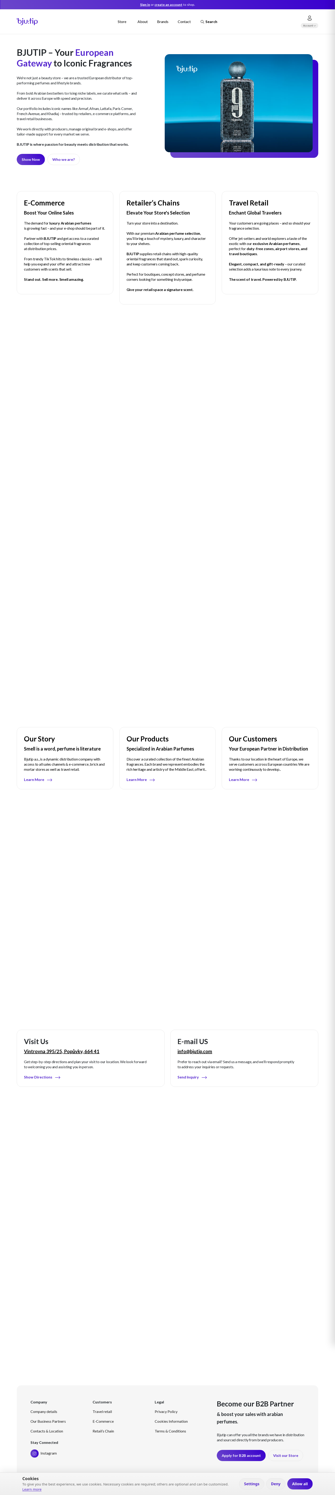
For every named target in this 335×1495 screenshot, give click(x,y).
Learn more (32, 1489)
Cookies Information (171, 1421)
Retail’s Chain (103, 1431)
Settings (251, 1483)
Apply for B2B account (241, 1455)
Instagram (43, 1453)
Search (208, 21)
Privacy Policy (166, 1411)
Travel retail (102, 1411)
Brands (162, 21)
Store (122, 21)
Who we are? (63, 159)
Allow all (300, 1483)
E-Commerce (103, 1421)
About (142, 21)
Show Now (31, 159)
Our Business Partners (48, 1421)
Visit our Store (285, 1455)
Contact (184, 21)
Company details (43, 1411)
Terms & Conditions (170, 1431)
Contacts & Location (46, 1431)
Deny (276, 1483)
